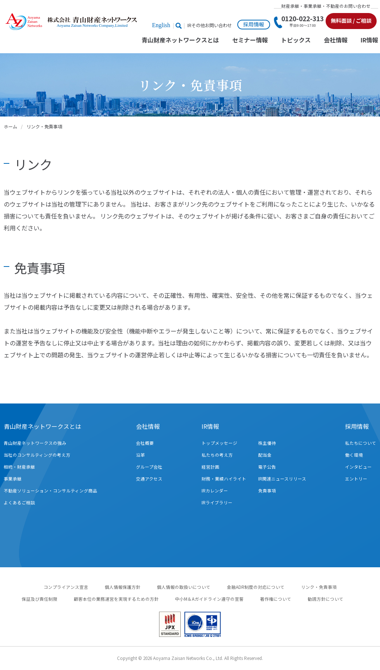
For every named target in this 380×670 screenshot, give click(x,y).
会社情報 (336, 40)
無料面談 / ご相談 (351, 20)
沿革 (140, 455)
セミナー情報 (250, 40)
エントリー (356, 479)
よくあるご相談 (19, 502)
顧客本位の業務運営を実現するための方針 (116, 599)
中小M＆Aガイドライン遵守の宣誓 (209, 599)
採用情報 (253, 24)
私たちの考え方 (217, 455)
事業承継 (13, 479)
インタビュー (358, 467)
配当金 (265, 455)
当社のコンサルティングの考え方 (37, 455)
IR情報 (369, 40)
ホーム (10, 126)
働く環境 (354, 455)
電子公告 (267, 467)
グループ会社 (149, 467)
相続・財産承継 (19, 467)
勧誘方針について (325, 599)
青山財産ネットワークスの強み (35, 443)
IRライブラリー (217, 502)
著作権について (275, 599)
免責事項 (267, 491)
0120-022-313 (302, 21)
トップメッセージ (219, 443)
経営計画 (210, 467)
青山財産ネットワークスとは (180, 40)
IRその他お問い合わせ (209, 25)
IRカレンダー (215, 491)
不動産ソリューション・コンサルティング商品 (50, 491)
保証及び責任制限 (39, 599)
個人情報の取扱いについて (183, 587)
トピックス (296, 40)
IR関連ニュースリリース (282, 479)
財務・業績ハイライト (224, 479)
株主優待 (267, 443)
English (161, 25)
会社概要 (145, 443)
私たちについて (360, 443)
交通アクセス (149, 479)
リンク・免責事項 (319, 587)
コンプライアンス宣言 (66, 587)
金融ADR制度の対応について (256, 587)
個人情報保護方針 (122, 587)
